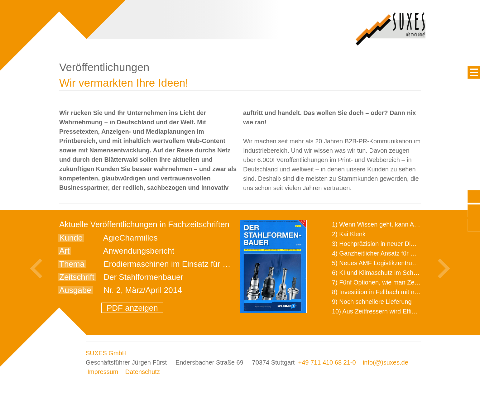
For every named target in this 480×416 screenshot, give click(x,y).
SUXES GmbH (106, 353)
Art (64, 251)
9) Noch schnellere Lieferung (372, 301)
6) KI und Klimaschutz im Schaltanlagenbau (392, 272)
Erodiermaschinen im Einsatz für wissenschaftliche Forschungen (219, 264)
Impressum (103, 371)
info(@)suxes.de (385, 362)
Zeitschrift (76, 277)
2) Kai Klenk (349, 234)
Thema (71, 264)
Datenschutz (142, 371)
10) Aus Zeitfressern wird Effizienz (379, 311)
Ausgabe (75, 290)
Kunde (71, 238)
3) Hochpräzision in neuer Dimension (383, 243)
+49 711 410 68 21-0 (327, 362)
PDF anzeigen (132, 308)
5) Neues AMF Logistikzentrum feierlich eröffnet (397, 263)
